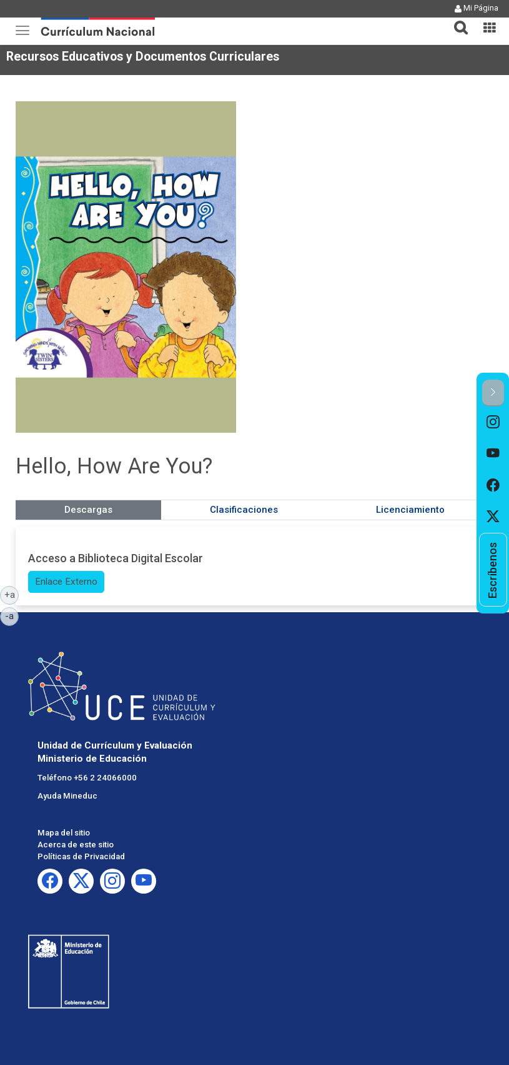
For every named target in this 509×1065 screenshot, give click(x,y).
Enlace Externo (66, 581)
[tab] (456, 20)
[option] (493, 422)
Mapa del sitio (63, 832)
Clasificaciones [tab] (244, 509)
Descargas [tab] (88, 509)
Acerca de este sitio (75, 844)
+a (11, 594)
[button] (456, 20)
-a (12, 615)
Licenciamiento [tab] (410, 509)
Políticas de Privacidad (81, 856)
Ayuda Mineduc (67, 795)
